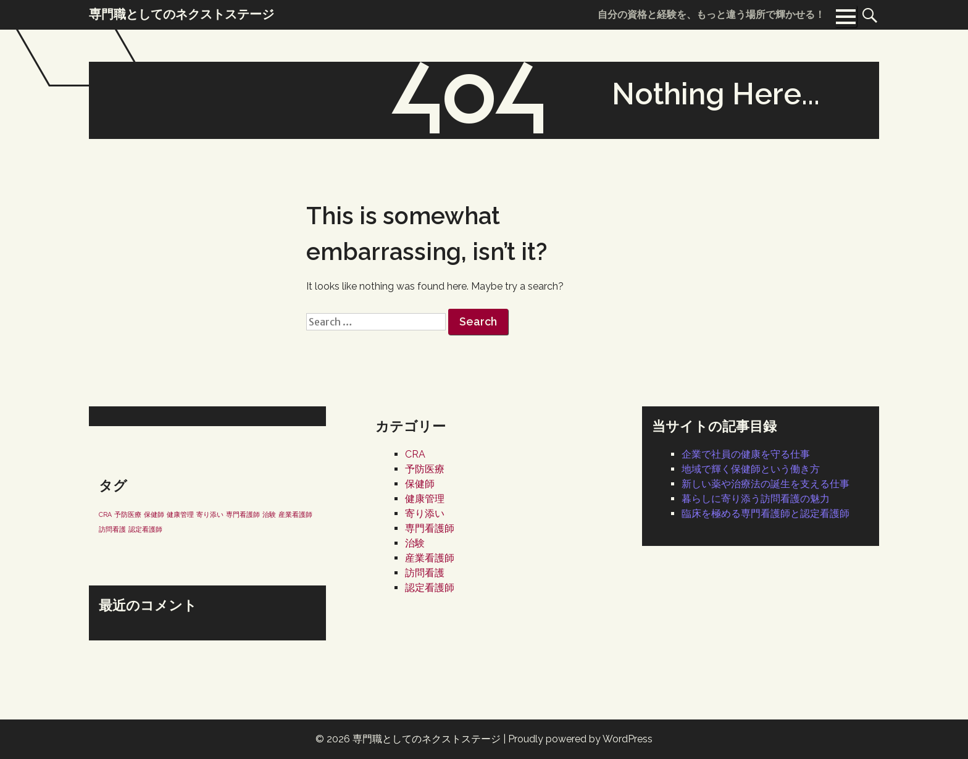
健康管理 (424, 499)
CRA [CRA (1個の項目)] (105, 514)
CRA (415, 454)
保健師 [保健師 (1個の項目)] (154, 514)
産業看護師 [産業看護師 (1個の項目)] (295, 514)
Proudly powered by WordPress (580, 739)
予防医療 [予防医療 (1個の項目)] (127, 514)
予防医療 (424, 469)
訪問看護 (424, 573)
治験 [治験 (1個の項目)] (269, 514)
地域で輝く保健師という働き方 (751, 469)
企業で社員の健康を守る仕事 (746, 454)
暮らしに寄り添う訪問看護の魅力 (756, 499)
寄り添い (424, 513)
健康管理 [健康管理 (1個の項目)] (180, 514)
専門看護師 (429, 528)
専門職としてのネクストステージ (427, 739)
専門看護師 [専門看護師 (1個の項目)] (243, 514)
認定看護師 (429, 587)
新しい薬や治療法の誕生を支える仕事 (765, 484)
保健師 (420, 484)
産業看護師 (429, 558)
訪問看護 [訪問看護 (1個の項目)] (112, 529)
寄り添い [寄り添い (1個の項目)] (209, 514)
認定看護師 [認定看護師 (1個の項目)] (145, 529)
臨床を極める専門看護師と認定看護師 (765, 513)
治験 (415, 543)
